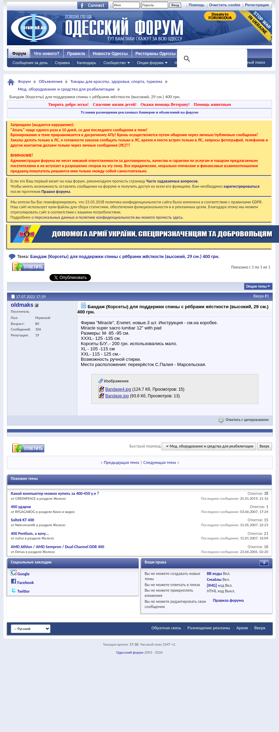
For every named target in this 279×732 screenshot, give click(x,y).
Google (23, 573)
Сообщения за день (30, 63)
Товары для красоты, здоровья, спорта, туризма (116, 81)
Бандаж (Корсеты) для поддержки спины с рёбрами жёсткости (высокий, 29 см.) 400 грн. (124, 256)
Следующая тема (159, 462)
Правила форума (228, 600)
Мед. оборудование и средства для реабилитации (66, 89)
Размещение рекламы (208, 627)
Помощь (196, 5)
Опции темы (256, 286)
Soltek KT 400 (22, 519)
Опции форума (150, 63)
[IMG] (212, 585)
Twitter (23, 591)
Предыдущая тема (121, 462)
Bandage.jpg (117, 396)
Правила (76, 53)
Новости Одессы (110, 53)
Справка (62, 63)
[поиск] (211, 58)
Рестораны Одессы (155, 53)
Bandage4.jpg (118, 389)
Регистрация (257, 5)
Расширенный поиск (247, 62)
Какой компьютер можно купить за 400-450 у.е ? (55, 493)
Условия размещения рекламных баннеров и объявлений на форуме (139, 112)
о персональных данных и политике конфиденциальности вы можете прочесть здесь (107, 217)
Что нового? (46, 53)
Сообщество (114, 63)
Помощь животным (212, 104)
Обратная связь (166, 627)
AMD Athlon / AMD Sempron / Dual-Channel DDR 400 (57, 546)
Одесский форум (130, 652)
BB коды (214, 573)
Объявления (50, 81)
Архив (242, 627)
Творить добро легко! (68, 104)
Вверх (259, 296)
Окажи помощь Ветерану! (164, 104)
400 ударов (21, 506)
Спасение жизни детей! (114, 104)
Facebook (25, 582)
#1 (267, 296)
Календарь (86, 63)
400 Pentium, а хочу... (30, 533)
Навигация (184, 63)
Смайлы (214, 579)
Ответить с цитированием (244, 420)
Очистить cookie (224, 5)
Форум (19, 53)
